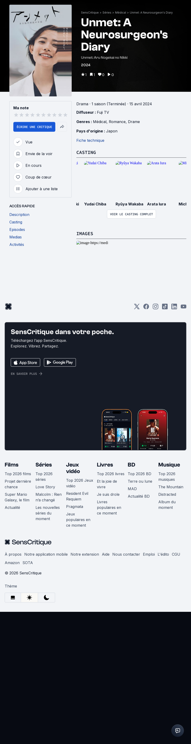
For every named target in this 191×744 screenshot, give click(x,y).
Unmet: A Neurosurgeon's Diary (151, 12)
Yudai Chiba (95, 204)
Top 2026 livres (110, 484)
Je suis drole (108, 505)
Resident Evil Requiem (77, 507)
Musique (169, 475)
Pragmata (74, 517)
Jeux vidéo (73, 478)
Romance (117, 121)
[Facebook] (146, 318)
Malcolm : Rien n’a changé (48, 508)
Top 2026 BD (139, 484)
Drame (134, 121)
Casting (86, 152)
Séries (107, 12)
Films (11, 475)
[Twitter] (137, 318)
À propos (13, 564)
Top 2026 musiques (166, 487)
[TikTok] (165, 318)
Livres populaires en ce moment (109, 518)
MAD (132, 499)
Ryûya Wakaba (129, 204)
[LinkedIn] (174, 318)
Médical (120, 12)
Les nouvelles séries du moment (47, 524)
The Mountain (170, 497)
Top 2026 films (18, 484)
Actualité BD (139, 506)
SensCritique (90, 12)
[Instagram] (155, 318)
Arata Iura (156, 204)
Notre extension (85, 564)
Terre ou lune (140, 491)
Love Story (45, 497)
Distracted (167, 505)
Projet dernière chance (18, 494)
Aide (106, 564)
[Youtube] (183, 318)
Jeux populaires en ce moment (78, 530)
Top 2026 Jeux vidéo (79, 494)
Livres (105, 475)
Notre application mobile (46, 564)
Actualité (12, 518)
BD (131, 475)
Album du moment (167, 515)
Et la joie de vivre (107, 494)
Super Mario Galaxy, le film (17, 508)
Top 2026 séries (44, 487)
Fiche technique (90, 140)
